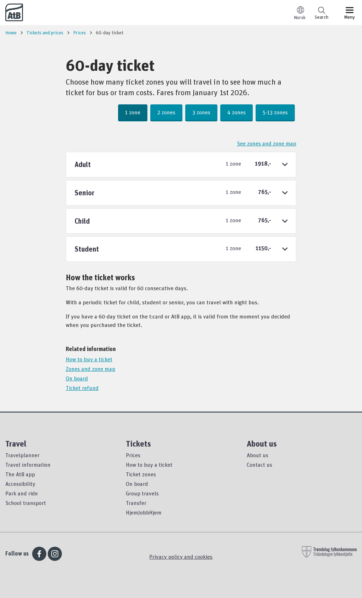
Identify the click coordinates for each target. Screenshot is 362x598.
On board (77, 378)
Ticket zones (141, 474)
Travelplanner (22, 455)
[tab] (181, 164)
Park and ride (21, 493)
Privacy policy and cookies (180, 556)
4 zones (236, 112)
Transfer (136, 502)
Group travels (142, 493)
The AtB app (20, 474)
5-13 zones (275, 112)
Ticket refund (82, 387)
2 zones (166, 112)
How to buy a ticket (89, 359)
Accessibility (20, 483)
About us (257, 455)
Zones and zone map (90, 368)
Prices (133, 455)
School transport (25, 502)
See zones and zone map (266, 143)
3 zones (201, 112)
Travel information (28, 464)
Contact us (259, 464)
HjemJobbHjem (144, 512)
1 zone (132, 112)
